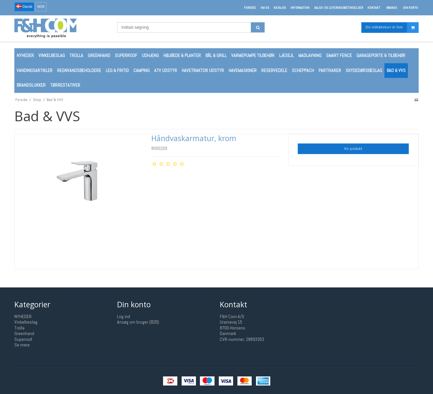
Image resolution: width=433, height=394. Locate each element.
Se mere (22, 345)
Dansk (24, 6)
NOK (41, 6)
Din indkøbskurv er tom (392, 27)
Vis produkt (353, 148)
